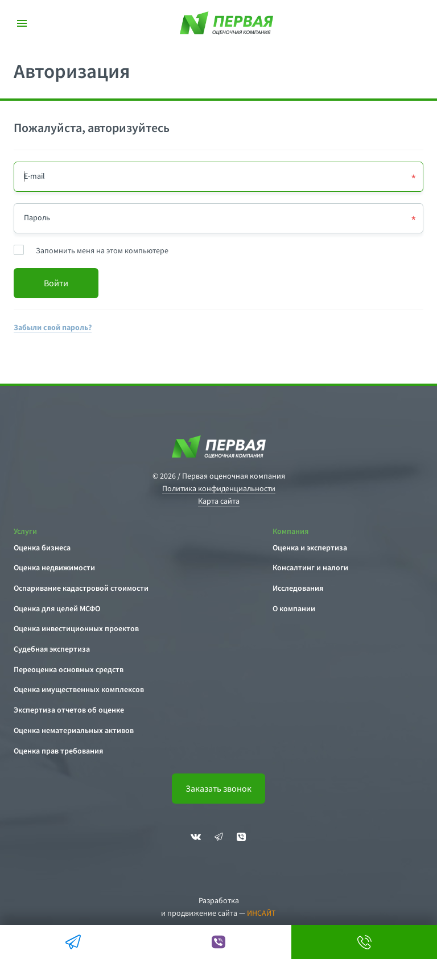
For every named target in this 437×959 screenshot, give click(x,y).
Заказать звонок (218, 788)
